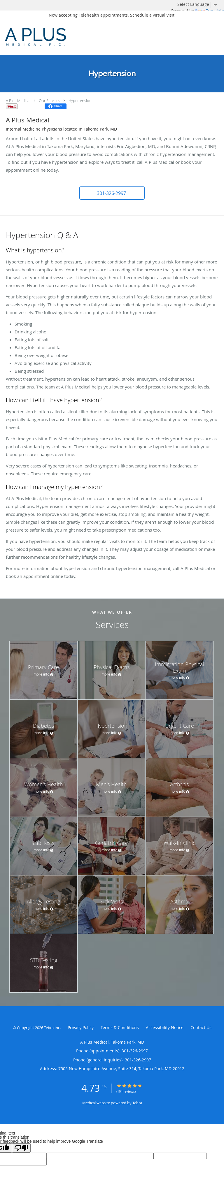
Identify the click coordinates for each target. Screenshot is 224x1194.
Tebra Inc (52, 1027)
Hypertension (80, 100)
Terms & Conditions (120, 1027)
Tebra (137, 1102)
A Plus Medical (18, 100)
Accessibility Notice (164, 1027)
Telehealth (89, 15)
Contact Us (200, 1027)
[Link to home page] (93, 37)
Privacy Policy (81, 1027)
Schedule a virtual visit (152, 15)
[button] (112, 193)
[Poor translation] (21, 1148)
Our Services (49, 100)
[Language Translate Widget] (199, 4)
